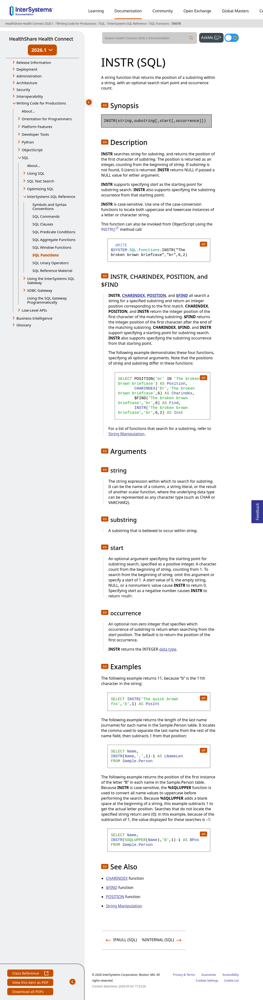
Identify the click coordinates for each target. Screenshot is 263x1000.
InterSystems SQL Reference (127, 24)
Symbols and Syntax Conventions (49, 206)
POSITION (156, 295)
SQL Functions (159, 24)
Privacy (178, 975)
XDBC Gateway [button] (39, 290)
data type (167, 649)
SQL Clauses (42, 224)
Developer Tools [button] (35, 134)
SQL (102, 24)
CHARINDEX (133, 295)
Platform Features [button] (37, 126)
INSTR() (110, 229)
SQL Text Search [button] (40, 181)
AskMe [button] (212, 37)
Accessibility (230, 975)
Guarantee (209, 975)
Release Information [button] (33, 62)
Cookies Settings (207, 980)
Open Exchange (197, 10)
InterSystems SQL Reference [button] (51, 196)
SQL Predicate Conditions (53, 231)
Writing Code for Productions (77, 24)
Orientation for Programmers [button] (47, 118)
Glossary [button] (23, 325)
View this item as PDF (30, 983)
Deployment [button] (26, 69)
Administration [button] (29, 76)
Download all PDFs (28, 992)
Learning (96, 10)
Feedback (257, 510)
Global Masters (235, 10)
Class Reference (30, 974)
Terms (191, 975)
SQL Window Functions (51, 247)
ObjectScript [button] (32, 149)
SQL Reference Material (52, 270)
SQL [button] (25, 157)
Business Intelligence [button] (34, 318)
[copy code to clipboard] (203, 244)
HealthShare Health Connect (41, 39)
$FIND (182, 295)
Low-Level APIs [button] (34, 310)
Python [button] (28, 142)
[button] (104, 105)
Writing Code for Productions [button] (41, 103)
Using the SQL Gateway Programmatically (47, 300)
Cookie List (231, 980)
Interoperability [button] (29, 96)
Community (162, 10)
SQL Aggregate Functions (53, 239)
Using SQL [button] (36, 173)
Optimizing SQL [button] (40, 188)
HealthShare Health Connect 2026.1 (29, 24)
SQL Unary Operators (50, 262)
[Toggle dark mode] (231, 38)
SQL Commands (46, 216)
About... (28, 111)
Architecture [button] (26, 82)
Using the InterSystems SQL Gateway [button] (51, 280)
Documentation (128, 10)
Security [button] (23, 89)
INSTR (177, 24)
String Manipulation (126, 433)
